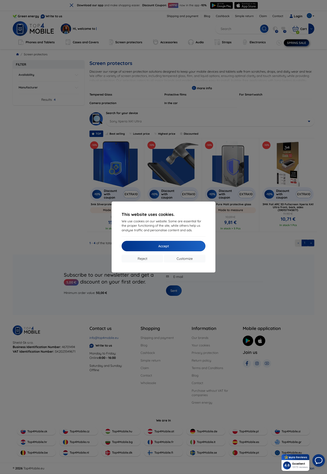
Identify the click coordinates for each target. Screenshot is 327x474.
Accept (163, 246)
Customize (185, 258)
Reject (142, 258)
